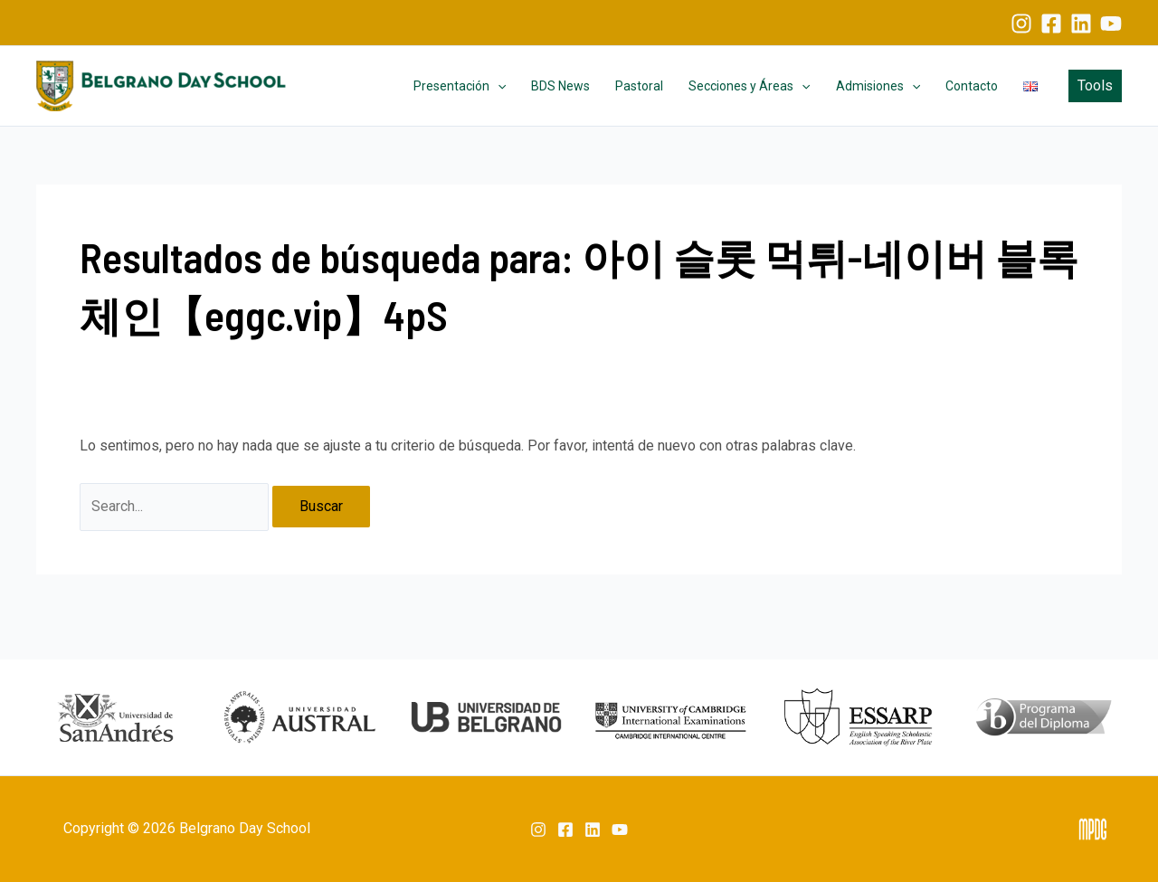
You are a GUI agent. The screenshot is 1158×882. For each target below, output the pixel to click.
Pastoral (639, 86)
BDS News (560, 86)
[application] (497, 86)
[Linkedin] (1081, 23)
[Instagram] (1021, 23)
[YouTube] (1111, 23)
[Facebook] (1051, 23)
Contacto (971, 86)
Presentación (459, 86)
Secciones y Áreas (749, 86)
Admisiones (878, 86)
